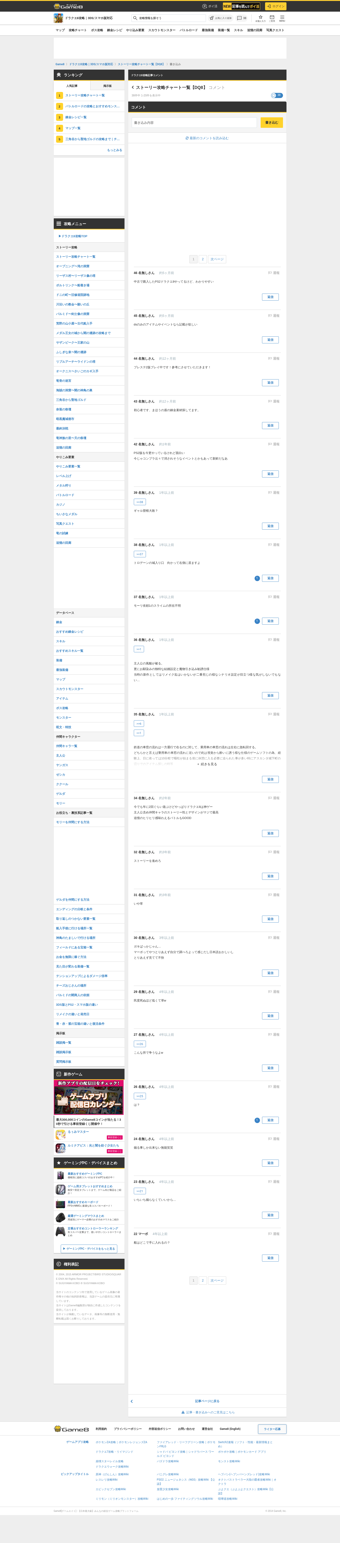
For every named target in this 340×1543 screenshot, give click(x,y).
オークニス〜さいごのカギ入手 (77, 371)
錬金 (59, 622)
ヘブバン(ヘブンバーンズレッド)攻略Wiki (244, 1474)
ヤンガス (62, 765)
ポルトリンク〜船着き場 (72, 285)
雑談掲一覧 (63, 1042)
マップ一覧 (73, 128)
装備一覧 (224, 30)
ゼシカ (60, 774)
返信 (270, 297)
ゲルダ (60, 793)
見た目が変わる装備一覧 (72, 966)
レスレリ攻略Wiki (107, 1479)
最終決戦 (62, 428)
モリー (60, 803)
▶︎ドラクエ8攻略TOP (73, 236)
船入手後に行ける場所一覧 (74, 928)
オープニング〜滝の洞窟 (72, 266)
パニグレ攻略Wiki (168, 1474)
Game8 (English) (230, 1429)
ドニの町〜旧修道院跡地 (72, 295)
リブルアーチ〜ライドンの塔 (75, 361)
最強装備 (208, 30)
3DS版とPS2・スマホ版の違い (77, 1004)
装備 (59, 660)
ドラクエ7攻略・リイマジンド (115, 1451)
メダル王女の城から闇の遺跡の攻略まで (83, 333)
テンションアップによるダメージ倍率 (82, 976)
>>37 (140, 554)
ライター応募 (272, 1429)
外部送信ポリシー (160, 1429)
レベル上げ (63, 476)
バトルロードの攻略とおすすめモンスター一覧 (95, 106)
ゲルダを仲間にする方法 (72, 899)
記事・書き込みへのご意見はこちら (207, 1412)
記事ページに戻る (207, 1401)
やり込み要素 (135, 30)
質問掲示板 (63, 1061)
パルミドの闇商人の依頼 (72, 995)
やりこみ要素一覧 (68, 466)
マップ (60, 30)
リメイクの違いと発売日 (72, 1014)
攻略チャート (78, 30)
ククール (62, 784)
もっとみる (114, 150)
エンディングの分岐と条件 (74, 909)
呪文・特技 (63, 727)
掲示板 (107, 86)
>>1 (139, 649)
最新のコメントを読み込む (207, 138)
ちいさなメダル (66, 514)
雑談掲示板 (63, 1052)
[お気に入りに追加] (220, 18)
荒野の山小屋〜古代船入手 (74, 323)
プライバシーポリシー (128, 1429)
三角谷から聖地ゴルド (71, 400)
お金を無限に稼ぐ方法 (71, 957)
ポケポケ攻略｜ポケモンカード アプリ (242, 1451)
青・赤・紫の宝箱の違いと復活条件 (80, 1023)
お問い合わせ (186, 1429)
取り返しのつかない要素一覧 (75, 918)
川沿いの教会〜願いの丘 (72, 304)
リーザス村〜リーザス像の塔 (75, 275)
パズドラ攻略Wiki (168, 1461)
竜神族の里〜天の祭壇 (71, 438)
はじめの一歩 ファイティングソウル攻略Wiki (185, 1498)
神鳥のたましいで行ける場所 (75, 938)
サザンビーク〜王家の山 (72, 342)
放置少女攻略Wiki (168, 1489)
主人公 (60, 755)
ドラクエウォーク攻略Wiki (112, 1466)
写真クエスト (275, 30)
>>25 (140, 1096)
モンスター (63, 717)
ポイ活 (209, 6)
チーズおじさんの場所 (71, 985)
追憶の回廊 (254, 30)
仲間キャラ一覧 (66, 746)
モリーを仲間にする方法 (72, 822)
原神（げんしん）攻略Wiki (112, 1474)
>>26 (140, 1044)
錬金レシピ (114, 30)
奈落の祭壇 (63, 409)
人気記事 (71, 86)
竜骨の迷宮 (63, 380)
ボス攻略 (97, 30)
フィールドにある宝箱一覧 (74, 947)
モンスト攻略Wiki (229, 1461)
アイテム (62, 698)
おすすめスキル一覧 (69, 651)
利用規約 (101, 1429)
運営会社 (207, 1429)
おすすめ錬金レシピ (69, 631)
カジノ (60, 504)
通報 (275, 272)
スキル (238, 30)
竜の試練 (62, 533)
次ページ (217, 259)
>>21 (140, 1191)
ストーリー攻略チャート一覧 (85, 95)
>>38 (140, 502)
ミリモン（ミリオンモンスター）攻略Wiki (122, 1498)
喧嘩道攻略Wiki (227, 1498)
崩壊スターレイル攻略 (110, 1461)
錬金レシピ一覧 (76, 117)
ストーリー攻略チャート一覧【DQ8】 (171, 87)
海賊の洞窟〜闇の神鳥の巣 (74, 390)
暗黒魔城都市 (65, 419)
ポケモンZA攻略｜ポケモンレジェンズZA (121, 1442)
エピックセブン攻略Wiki (111, 1489)
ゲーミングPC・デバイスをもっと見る (91, 1248)
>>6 (139, 723)
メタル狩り (63, 485)
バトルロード (189, 30)
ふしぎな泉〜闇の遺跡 (71, 352)
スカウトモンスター (161, 30)
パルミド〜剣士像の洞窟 (72, 314)
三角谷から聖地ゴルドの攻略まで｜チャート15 (95, 139)
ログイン (276, 6)
